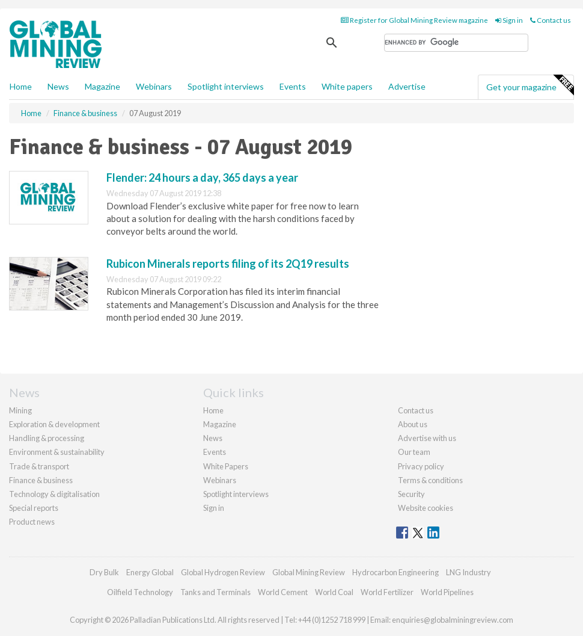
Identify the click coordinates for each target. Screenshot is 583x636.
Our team (414, 452)
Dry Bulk (104, 572)
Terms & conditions (430, 480)
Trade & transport (39, 466)
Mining (20, 410)
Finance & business (41, 480)
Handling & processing (46, 438)
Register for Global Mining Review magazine (414, 20)
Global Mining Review (308, 572)
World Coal (334, 592)
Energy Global (150, 572)
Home (21, 86)
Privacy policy (421, 466)
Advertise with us (427, 438)
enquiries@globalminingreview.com (452, 620)
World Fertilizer (387, 592)
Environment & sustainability (57, 452)
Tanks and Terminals (215, 592)
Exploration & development (54, 424)
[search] (456, 43)
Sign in (509, 20)
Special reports (33, 508)
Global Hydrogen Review (223, 572)
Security (411, 494)
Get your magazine (529, 85)
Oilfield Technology (140, 592)
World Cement (283, 592)
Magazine (102, 86)
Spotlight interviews (226, 86)
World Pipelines (447, 592)
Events (292, 86)
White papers (347, 86)
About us (412, 424)
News (212, 438)
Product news (32, 521)
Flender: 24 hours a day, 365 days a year (202, 177)
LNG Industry (468, 572)
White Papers (225, 466)
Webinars (154, 86)
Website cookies (425, 508)
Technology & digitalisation (54, 494)
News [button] (58, 86)
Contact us (550, 20)
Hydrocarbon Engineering (395, 572)
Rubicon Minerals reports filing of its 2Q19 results (227, 263)
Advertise (407, 86)
